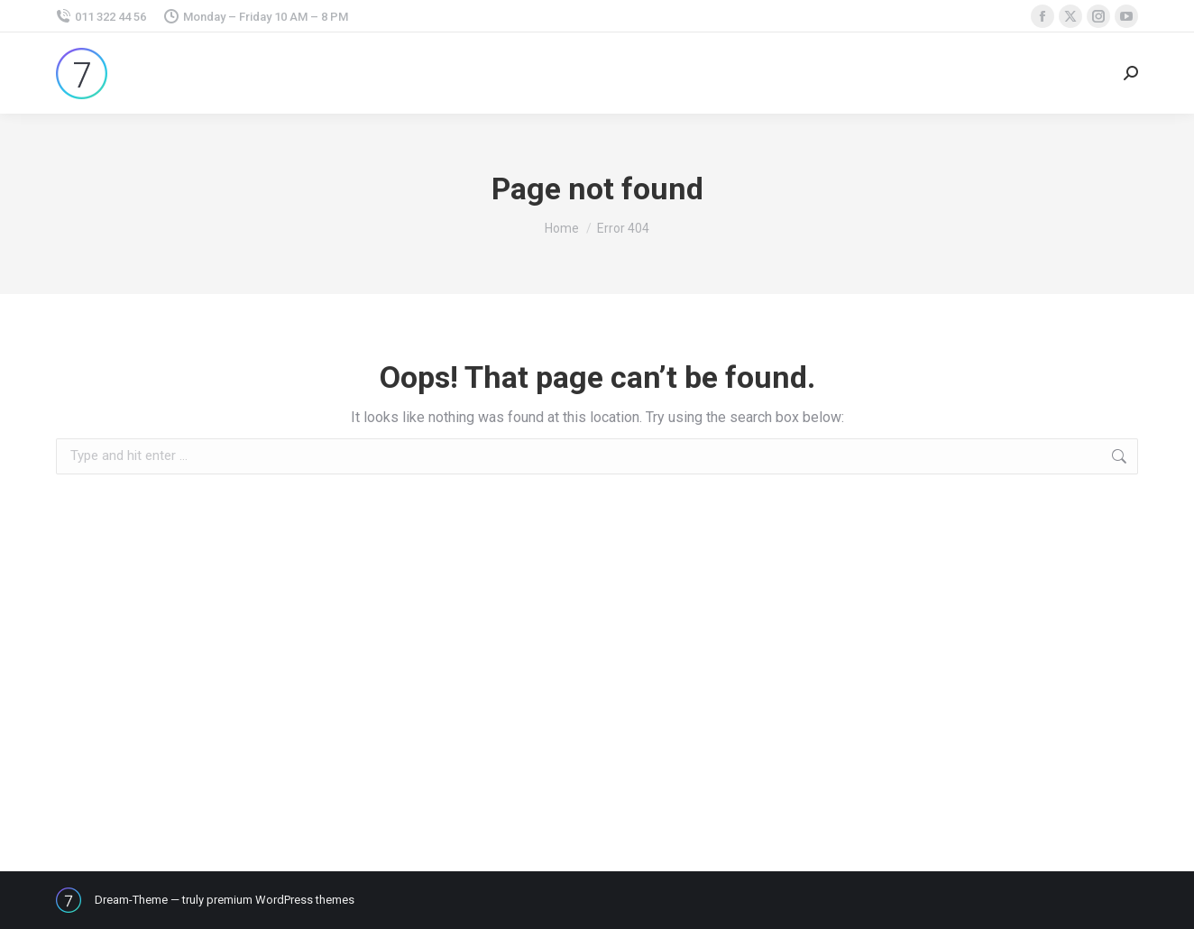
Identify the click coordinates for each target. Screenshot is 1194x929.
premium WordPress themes (280, 899)
